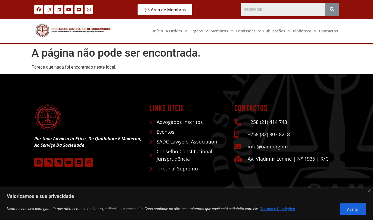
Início (158, 30)
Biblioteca (304, 30)
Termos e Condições (277, 209)
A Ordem (176, 30)
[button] (176, 31)
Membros (221, 30)
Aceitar (352, 209)
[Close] (369, 191)
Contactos (328, 30)
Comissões (248, 30)
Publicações (276, 30)
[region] (186, 204)
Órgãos (198, 30)
